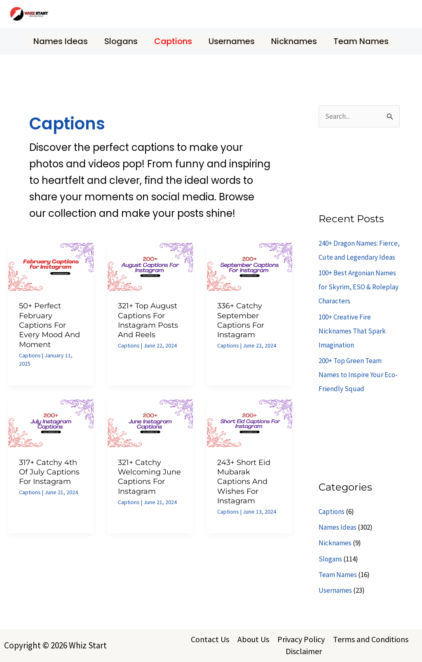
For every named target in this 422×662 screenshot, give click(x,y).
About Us (253, 639)
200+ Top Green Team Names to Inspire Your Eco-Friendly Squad (358, 374)
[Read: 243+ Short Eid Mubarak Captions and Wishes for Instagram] (249, 422)
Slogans (121, 41)
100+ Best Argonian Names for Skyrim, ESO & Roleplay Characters (359, 286)
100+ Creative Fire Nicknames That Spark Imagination (352, 331)
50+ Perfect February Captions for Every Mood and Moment (49, 325)
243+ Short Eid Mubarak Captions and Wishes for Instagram (243, 482)
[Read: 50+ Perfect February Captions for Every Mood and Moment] (51, 266)
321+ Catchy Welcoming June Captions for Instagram (149, 477)
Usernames (232, 41)
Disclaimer (304, 651)
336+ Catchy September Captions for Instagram (240, 320)
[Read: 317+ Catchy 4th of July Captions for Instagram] (51, 422)
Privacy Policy (301, 639)
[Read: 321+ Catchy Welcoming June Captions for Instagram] (150, 422)
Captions (173, 41)
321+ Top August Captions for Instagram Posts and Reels (148, 320)
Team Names (361, 41)
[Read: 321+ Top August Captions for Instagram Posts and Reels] (150, 266)
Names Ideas (60, 41)
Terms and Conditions (370, 639)
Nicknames (294, 41)
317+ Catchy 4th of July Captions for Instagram (49, 472)
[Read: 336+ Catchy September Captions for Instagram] (249, 266)
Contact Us (210, 639)
